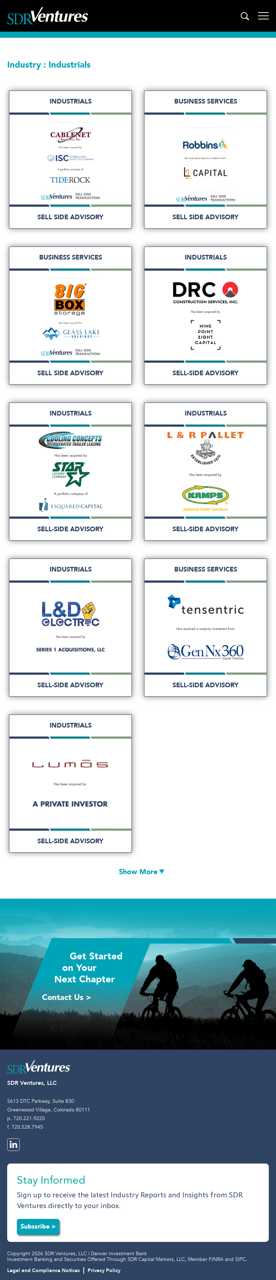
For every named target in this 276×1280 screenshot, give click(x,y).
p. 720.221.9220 (26, 1118)
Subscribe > (38, 1226)
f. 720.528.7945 (25, 1127)
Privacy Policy (104, 1270)
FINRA (216, 1259)
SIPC (240, 1259)
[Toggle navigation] (263, 15)
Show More (138, 872)
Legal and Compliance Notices (43, 1270)
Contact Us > (66, 997)
